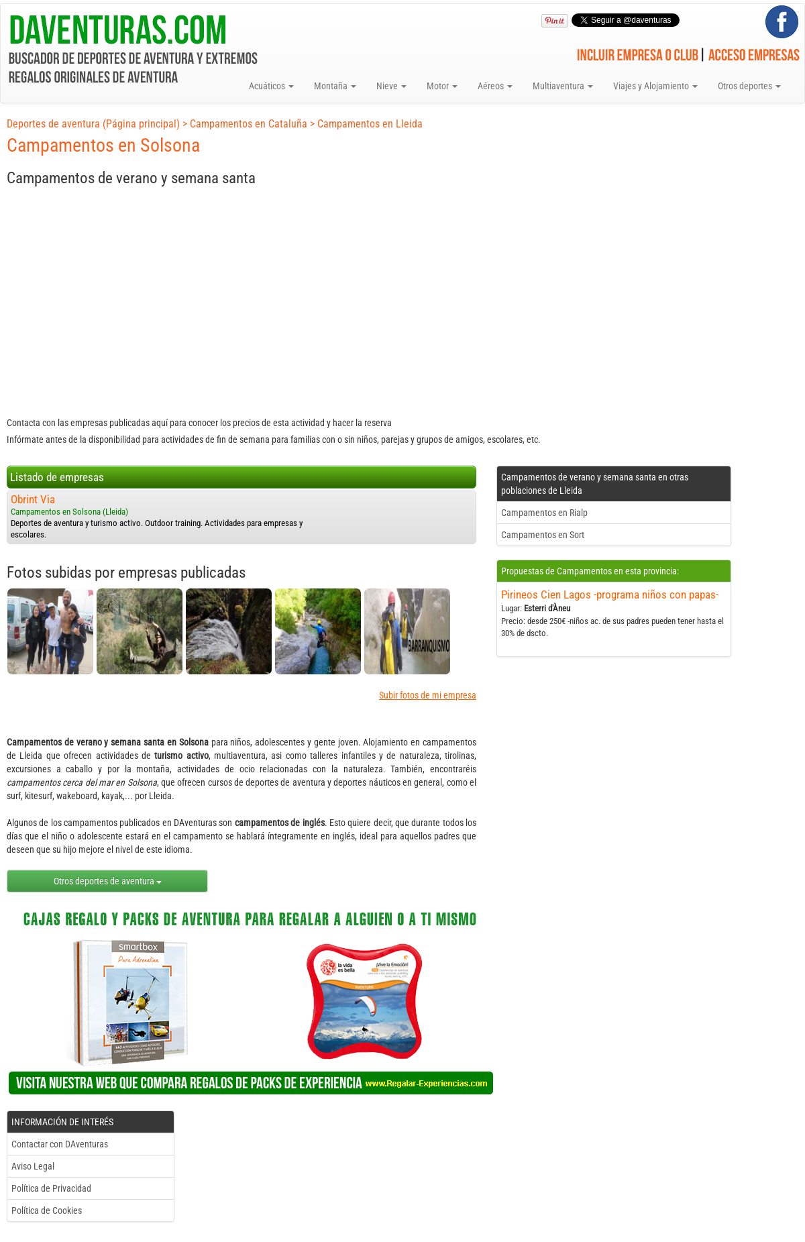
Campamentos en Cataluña (248, 123)
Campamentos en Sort (542, 534)
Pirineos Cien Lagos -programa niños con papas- (609, 594)
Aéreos (495, 86)
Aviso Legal (32, 1166)
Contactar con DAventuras (59, 1144)
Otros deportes (749, 86)
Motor (442, 86)
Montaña (335, 86)
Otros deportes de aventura (108, 881)
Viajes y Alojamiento (655, 86)
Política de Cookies (46, 1210)
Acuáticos (271, 86)
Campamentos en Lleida (370, 123)
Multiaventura (563, 86)
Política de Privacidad (51, 1188)
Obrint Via (33, 499)
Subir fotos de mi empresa (427, 695)
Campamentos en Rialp (544, 512)
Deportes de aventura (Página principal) (93, 123)
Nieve (391, 86)
